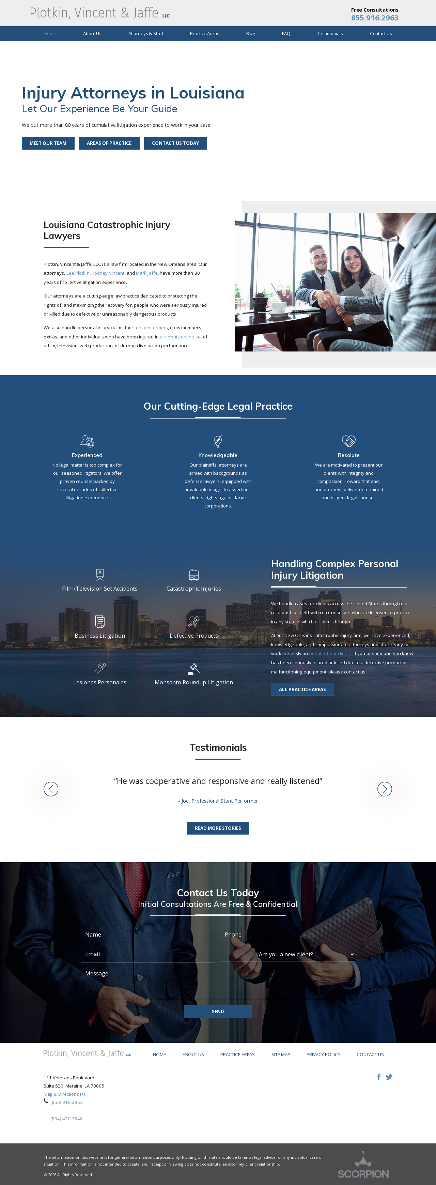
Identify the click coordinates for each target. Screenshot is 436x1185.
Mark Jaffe (147, 273)
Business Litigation (100, 627)
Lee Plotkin (78, 273)
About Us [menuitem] (92, 33)
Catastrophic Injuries (194, 581)
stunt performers (150, 327)
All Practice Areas (302, 689)
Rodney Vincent (108, 273)
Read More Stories (218, 828)
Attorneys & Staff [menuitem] (146, 33)
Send (218, 1011)
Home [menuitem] (50, 33)
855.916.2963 (375, 17)
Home (159, 1054)
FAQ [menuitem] (286, 33)
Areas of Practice (109, 143)
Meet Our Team (48, 143)
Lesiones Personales (100, 674)
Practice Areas (237, 1054)
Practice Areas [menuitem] (204, 33)
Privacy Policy (323, 1054)
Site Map (280, 1054)
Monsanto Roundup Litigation (194, 674)
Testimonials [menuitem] (330, 33)
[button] (51, 790)
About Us (193, 1054)
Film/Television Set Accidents (100, 581)
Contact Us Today (175, 143)
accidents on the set (181, 337)
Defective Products (194, 627)
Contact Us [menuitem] (381, 33)
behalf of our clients (330, 653)
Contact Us (370, 1054)
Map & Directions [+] (64, 1094)
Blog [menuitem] (250, 33)
